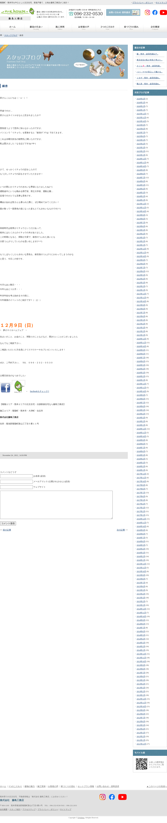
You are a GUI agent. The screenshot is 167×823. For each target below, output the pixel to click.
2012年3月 (141, 733)
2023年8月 (141, 219)
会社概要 (3, 809)
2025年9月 (141, 125)
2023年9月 (141, 215)
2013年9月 (141, 665)
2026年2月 (141, 106)
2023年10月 (141, 211)
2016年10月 (141, 526)
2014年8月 (141, 624)
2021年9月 (141, 305)
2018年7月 (141, 448)
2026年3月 (141, 102)
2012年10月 (141, 706)
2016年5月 (141, 545)
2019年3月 (141, 418)
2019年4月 (141, 414)
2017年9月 (141, 485)
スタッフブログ (10, 35)
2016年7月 (141, 538)
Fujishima (81, 818)
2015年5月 (141, 590)
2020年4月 (141, 369)
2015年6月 (141, 586)
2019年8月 (141, 399)
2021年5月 (141, 320)
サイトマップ (161, 3)
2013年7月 (141, 673)
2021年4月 (141, 324)
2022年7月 (141, 267)
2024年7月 (141, 177)
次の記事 (121, 530)
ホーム (3, 786)
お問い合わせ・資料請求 (108, 786)
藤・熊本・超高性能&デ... (147, 54)
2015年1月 (141, 605)
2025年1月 (141, 155)
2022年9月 (141, 260)
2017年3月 (141, 508)
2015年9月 (141, 575)
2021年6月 (141, 316)
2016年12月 (141, 519)
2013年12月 (141, 654)
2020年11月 (141, 343)
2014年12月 (141, 609)
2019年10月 (141, 391)
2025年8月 (141, 129)
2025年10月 (141, 121)
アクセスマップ (29, 809)
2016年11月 (141, 523)
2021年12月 (141, 294)
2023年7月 (141, 222)
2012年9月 (141, 710)
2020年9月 (141, 350)
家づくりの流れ (68, 786)
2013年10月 (141, 661)
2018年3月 (141, 463)
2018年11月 (141, 433)
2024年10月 (141, 166)
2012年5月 (141, 725)
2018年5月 (141, 455)
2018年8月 (141, 444)
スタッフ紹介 (15, 809)
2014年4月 (141, 639)
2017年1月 (141, 515)
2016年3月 (141, 553)
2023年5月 (141, 230)
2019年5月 (141, 410)
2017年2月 (141, 511)
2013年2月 (141, 691)
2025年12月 (141, 114)
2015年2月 (141, 601)
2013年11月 (141, 658)
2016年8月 (141, 534)
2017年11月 (141, 478)
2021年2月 (141, 331)
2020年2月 (141, 376)
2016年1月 (141, 560)
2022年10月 (141, 256)
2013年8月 (141, 669)
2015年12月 (141, 564)
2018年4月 (141, 459)
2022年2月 (141, 286)
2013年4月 (141, 684)
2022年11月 (141, 252)
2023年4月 (141, 234)
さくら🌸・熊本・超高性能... (149, 66)
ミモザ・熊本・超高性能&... (148, 78)
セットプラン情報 (86, 786)
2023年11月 (141, 207)
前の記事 (7, 530)
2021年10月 (141, 301)
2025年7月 (141, 132)
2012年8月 (141, 714)
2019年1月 (141, 425)
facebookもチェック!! (39, 391)
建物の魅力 (30, 786)
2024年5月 (141, 185)
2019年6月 (141, 406)
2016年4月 (141, 549)
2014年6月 (141, 631)
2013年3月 (141, 688)
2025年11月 (141, 117)
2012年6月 (141, 721)
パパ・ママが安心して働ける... (149, 72)
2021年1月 (141, 335)
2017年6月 (141, 496)
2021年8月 (141, 309)
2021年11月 (141, 297)
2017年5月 (141, 500)
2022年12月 (141, 249)
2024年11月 (141, 162)
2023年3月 (141, 237)
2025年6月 (141, 136)
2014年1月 (141, 650)
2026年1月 (141, 110)
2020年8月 (141, 354)
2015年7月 (141, 583)
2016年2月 (141, 556)
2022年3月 (141, 282)
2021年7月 (141, 313)
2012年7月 (141, 718)
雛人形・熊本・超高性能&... (148, 84)
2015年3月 (141, 598)
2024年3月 (141, 192)
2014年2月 (141, 646)
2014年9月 (141, 620)
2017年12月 (141, 474)
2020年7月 (141, 358)
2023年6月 (141, 226)
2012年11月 (141, 703)
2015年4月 (141, 594)
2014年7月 (141, 628)
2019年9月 (141, 395)
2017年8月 (141, 489)
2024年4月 (141, 189)
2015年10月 (141, 571)
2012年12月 (141, 699)
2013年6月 (141, 676)
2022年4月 (141, 279)
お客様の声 (53, 786)
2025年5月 (141, 140)
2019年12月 (141, 384)
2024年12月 (141, 159)
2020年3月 (141, 373)
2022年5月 (141, 275)
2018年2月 (141, 466)
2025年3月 (141, 147)
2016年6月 (141, 541)
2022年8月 (141, 264)
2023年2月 (141, 241)
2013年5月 (141, 680)
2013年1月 (141, 695)
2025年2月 (141, 151)
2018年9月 (141, 440)
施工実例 (41, 786)
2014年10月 (141, 616)
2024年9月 (141, 170)
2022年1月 (141, 290)
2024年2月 (141, 196)
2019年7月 (141, 403)
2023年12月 (141, 204)
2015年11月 (141, 568)
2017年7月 (141, 493)
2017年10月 (141, 481)
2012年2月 (141, 736)
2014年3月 (141, 643)
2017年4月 (141, 504)
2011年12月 (141, 744)
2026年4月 (141, 99)
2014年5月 (141, 635)
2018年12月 (141, 429)
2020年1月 (141, 380)
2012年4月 (141, 729)
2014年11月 (141, 613)
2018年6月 (141, 451)
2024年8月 (141, 174)
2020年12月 (141, 339)
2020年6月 (141, 361)
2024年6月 (141, 181)
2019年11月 (141, 388)
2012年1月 (141, 740)
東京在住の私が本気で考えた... (149, 60)
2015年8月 (141, 579)
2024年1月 (141, 200)
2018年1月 (141, 470)
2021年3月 (141, 328)
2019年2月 (141, 421)
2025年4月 (141, 144)
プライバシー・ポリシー (142, 3)
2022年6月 (141, 271)
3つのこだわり (15, 786)
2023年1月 (141, 245)
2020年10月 (141, 346)
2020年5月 (141, 365)
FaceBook (130, 18)
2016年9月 (141, 530)
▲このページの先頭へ (157, 786)
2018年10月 (141, 436)
